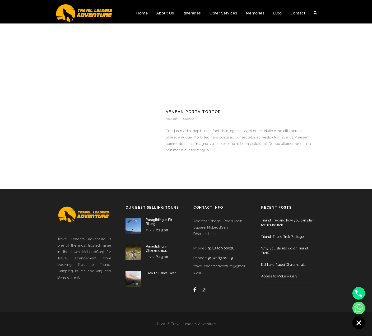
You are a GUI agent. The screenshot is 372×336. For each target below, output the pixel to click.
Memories (255, 13)
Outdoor (188, 118)
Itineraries (191, 13)
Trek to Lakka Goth (161, 273)
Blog (277, 13)
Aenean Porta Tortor (193, 112)
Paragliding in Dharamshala (156, 248)
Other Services (223, 13)
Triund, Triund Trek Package (282, 237)
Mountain (172, 118)
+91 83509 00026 (220, 248)
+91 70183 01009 (219, 258)
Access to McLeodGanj (279, 276)
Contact (298, 13)
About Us (165, 13)
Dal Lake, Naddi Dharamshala (283, 265)
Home (142, 13)
